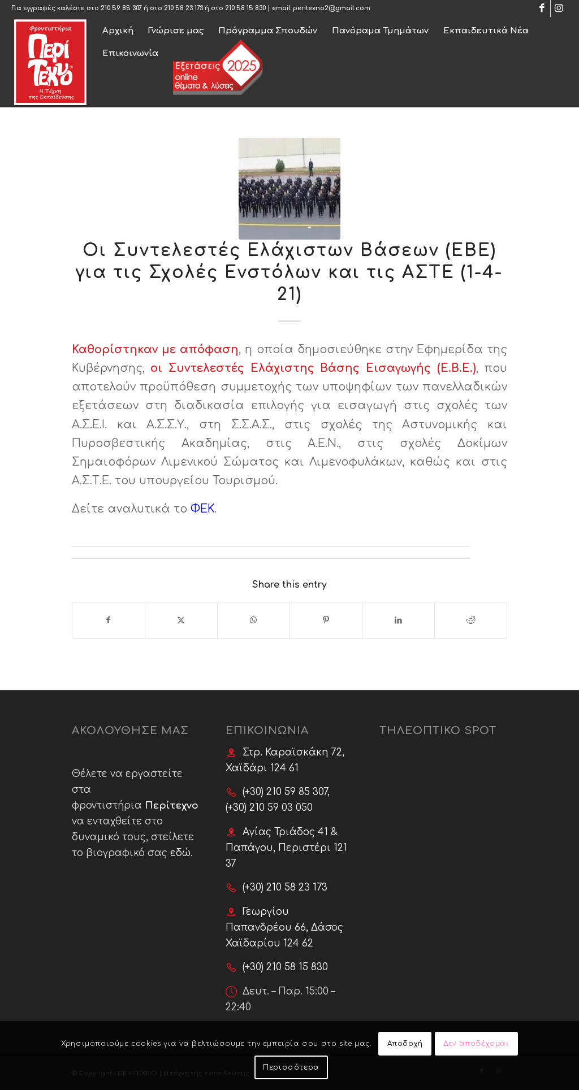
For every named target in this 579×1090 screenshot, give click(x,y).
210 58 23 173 (183, 8)
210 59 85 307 (121, 8)
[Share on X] (181, 620)
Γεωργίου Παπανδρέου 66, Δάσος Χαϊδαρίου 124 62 (284, 927)
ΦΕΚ (202, 509)
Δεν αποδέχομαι (476, 1044)
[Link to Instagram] (559, 8)
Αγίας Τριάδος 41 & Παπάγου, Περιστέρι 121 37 (286, 848)
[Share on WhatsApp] (254, 620)
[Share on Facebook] (108, 620)
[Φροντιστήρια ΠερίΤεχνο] (50, 62)
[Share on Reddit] (471, 620)
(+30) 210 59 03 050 (269, 807)
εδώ (180, 853)
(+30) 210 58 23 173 (285, 887)
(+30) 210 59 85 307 (285, 792)
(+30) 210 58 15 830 (285, 967)
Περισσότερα (291, 1067)
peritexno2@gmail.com (331, 8)
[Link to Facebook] (542, 8)
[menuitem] (118, 28)
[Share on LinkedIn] (398, 620)
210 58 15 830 (245, 8)
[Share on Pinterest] (326, 620)
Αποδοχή (405, 1044)
